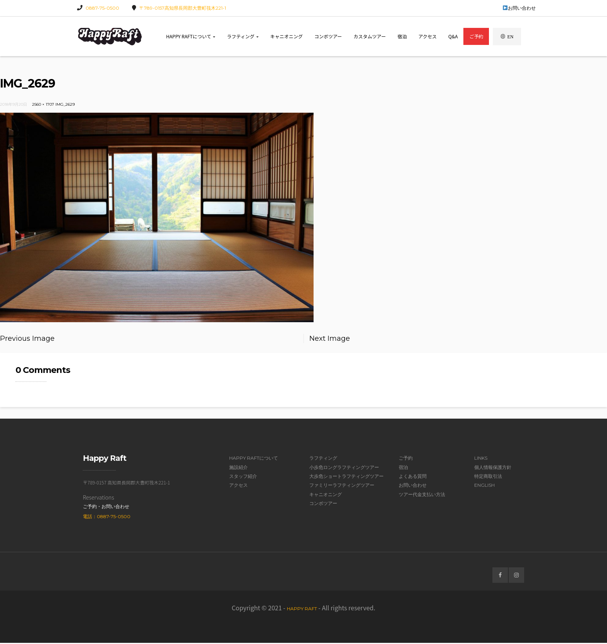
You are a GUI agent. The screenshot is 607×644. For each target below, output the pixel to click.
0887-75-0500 (102, 8)
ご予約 (476, 36)
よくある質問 (413, 477)
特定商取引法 (488, 477)
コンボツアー (328, 36)
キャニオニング (286, 36)
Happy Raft (302, 610)
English (484, 486)
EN (507, 36)
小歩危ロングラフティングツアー (344, 468)
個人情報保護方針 (492, 468)
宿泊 (402, 36)
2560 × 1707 (43, 105)
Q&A (453, 36)
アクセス (427, 36)
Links (480, 459)
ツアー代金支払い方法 (422, 495)
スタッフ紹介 (243, 477)
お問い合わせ (519, 8)
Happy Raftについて (190, 36)
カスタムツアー (369, 36)
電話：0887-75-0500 (106, 517)
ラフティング (243, 36)
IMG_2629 (65, 105)
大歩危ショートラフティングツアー (346, 477)
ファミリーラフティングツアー (341, 486)
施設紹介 (238, 468)
